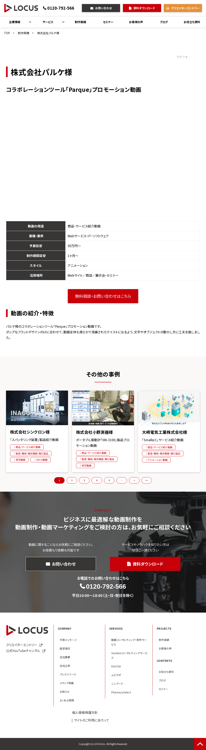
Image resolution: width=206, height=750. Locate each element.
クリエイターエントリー (185, 8)
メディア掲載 (67, 683)
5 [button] (109, 480)
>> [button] (146, 480)
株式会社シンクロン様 (30, 432)
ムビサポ (116, 675)
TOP (7, 33)
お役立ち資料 (192, 22)
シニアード (117, 684)
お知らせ (65, 692)
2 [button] (71, 480)
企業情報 (14, 22)
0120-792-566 (60, 8)
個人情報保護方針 (85, 712)
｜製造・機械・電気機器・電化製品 (30, 453)
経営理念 (65, 648)
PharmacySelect (121, 692)
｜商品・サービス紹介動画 (26, 447)
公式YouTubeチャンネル (23, 650)
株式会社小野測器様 (94, 432)
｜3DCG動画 (40, 459)
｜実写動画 (19, 459)
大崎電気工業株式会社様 (164, 432)
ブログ (164, 22)
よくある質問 (67, 700)
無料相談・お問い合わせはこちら (103, 296)
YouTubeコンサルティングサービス (129, 655)
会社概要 (65, 657)
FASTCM (116, 666)
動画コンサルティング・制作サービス (129, 642)
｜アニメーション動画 (156, 459)
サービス (48, 22)
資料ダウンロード (144, 8)
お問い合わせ (103, 8)
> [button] (134, 480)
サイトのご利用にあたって (91, 720)
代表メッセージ (68, 640)
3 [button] (84, 480)
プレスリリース (68, 674)
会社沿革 (65, 666)
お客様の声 (136, 22)
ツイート (182, 56)
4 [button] (96, 480)
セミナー (108, 22)
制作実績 (80, 22)
